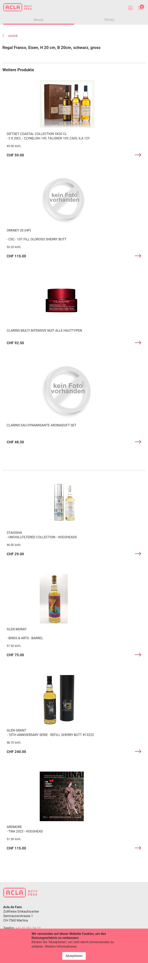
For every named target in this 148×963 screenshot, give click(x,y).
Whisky (109, 20)
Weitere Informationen (61, 946)
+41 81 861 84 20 (28, 928)
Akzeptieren (74, 956)
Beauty (39, 20)
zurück (10, 36)
